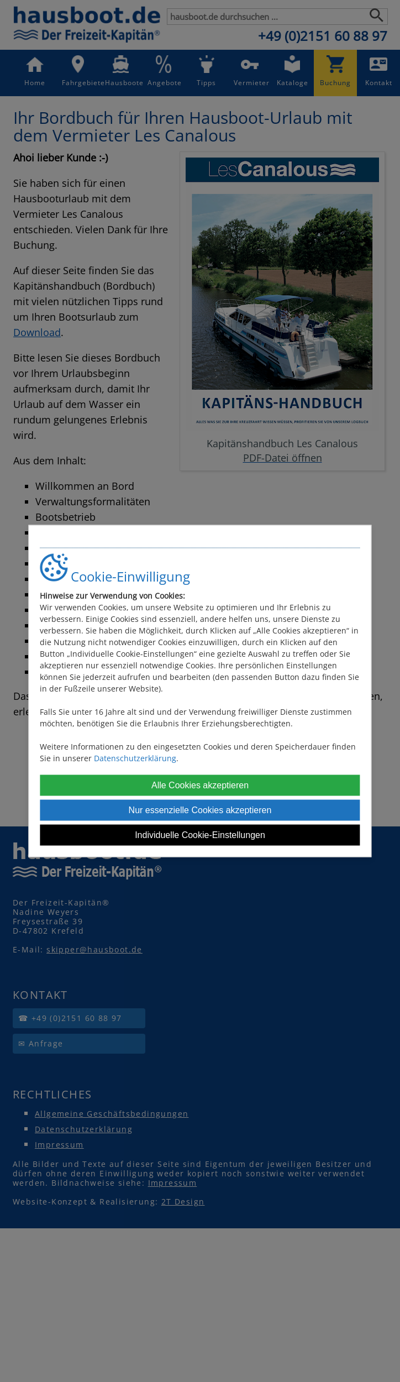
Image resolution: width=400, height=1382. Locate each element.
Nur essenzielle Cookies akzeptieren (200, 809)
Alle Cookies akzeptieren (200, 784)
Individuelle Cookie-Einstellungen (200, 834)
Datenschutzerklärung (135, 757)
